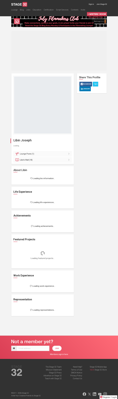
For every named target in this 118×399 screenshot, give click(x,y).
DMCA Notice (76, 373)
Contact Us (77, 378)
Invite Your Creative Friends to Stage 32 (25, 396)
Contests (74, 10)
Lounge (14, 10)
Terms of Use (76, 370)
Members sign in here (59, 354)
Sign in (91, 4)
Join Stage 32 (101, 4)
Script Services (62, 10)
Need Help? (77, 367)
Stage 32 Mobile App (98, 367)
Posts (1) (43, 153)
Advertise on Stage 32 (53, 376)
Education (37, 10)
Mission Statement (54, 370)
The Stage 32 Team (54, 367)
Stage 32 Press (55, 373)
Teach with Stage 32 (53, 378)
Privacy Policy (76, 376)
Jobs (28, 10)
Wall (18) (43, 159)
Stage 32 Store (101, 370)
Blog (22, 10)
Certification (49, 10)
